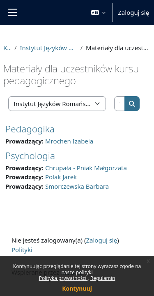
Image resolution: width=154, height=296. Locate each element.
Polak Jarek (61, 177)
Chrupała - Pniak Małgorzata (86, 168)
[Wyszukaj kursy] (119, 103)
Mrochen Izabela (69, 141)
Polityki (21, 249)
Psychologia (30, 155)
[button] (98, 12)
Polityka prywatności (63, 278)
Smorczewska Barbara (77, 186)
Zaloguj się (133, 12)
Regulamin (102, 278)
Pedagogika (30, 129)
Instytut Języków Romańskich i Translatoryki (48, 48)
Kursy (7, 48)
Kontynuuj (77, 288)
